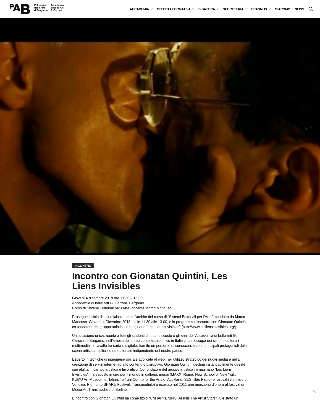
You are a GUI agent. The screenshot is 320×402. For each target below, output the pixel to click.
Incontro (83, 266)
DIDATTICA (206, 9)
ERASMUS (259, 9)
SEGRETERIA (233, 9)
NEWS (299, 9)
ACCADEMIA (139, 9)
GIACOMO (282, 9)
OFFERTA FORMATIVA (173, 9)
